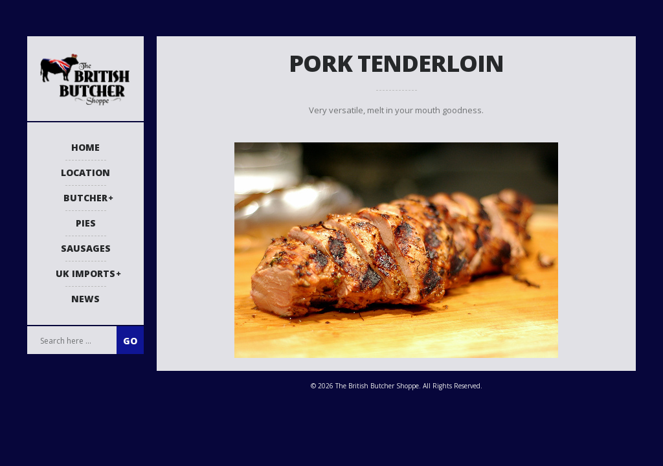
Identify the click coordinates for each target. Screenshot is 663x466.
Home (85, 147)
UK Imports (85, 273)
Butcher (85, 198)
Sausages (86, 248)
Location (85, 172)
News (85, 299)
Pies (86, 223)
